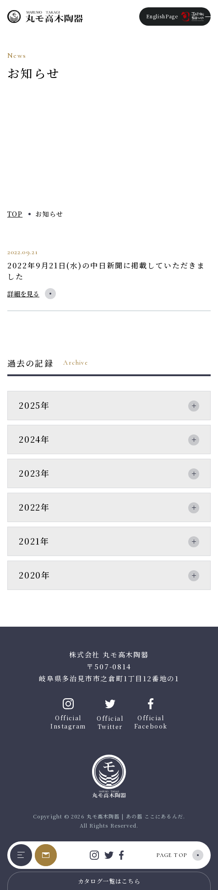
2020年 (34, 575)
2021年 (34, 541)
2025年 (34, 405)
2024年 (34, 439)
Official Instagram (68, 714)
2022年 (34, 507)
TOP (14, 213)
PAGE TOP (172, 855)
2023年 (34, 473)
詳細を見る (23, 293)
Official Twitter (110, 714)
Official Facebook (151, 714)
